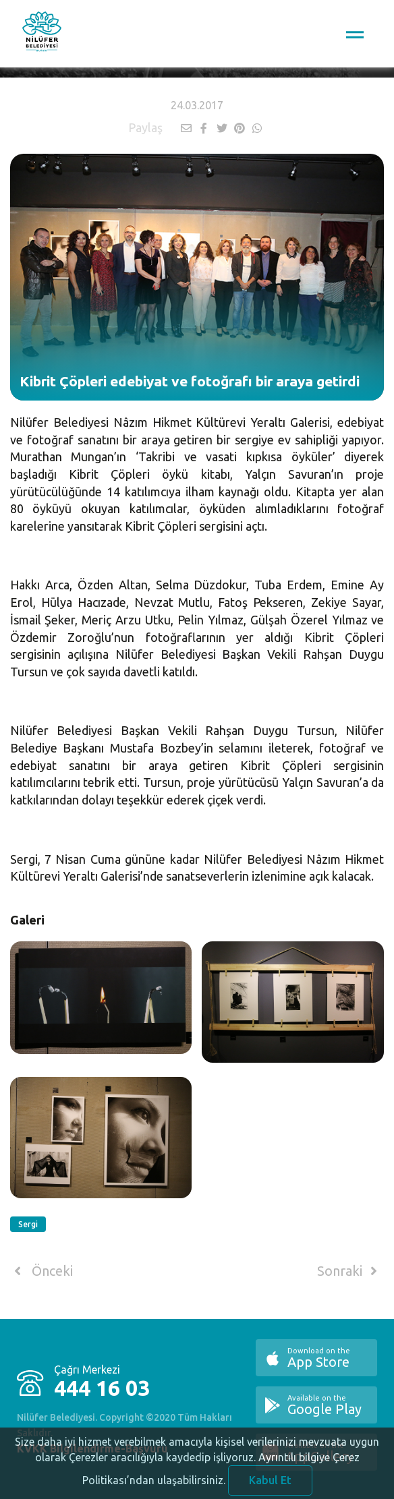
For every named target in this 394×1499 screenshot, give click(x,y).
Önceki (41, 1271)
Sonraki (349, 1271)
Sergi (28, 1224)
